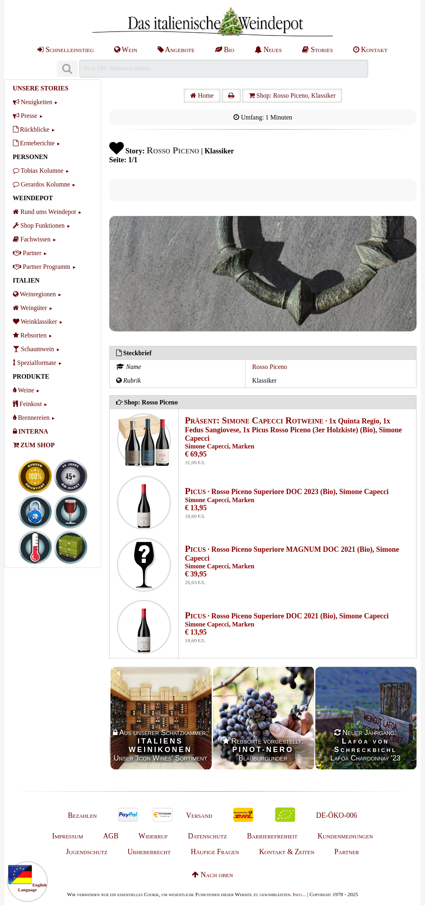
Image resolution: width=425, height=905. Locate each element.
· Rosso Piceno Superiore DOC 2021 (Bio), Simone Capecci (287, 616)
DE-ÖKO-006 (336, 815)
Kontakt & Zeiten (287, 852)
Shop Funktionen (39, 225)
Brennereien (31, 417)
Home (202, 95)
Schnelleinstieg (66, 50)
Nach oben (212, 875)
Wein (126, 50)
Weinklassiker (35, 321)
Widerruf (153, 836)
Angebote (176, 50)
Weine (23, 390)
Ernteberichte (34, 143)
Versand (199, 815)
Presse (25, 115)
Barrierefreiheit (272, 836)
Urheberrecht (149, 852)
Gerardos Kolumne (41, 184)
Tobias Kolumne (38, 170)
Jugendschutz (86, 852)
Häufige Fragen (215, 852)
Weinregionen (34, 294)
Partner (27, 252)
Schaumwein (33, 349)
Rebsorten (30, 335)
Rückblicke (31, 129)
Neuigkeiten (32, 101)
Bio (224, 50)
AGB (111, 836)
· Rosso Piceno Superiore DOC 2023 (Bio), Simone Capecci (287, 492)
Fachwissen (32, 239)
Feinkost (27, 403)
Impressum (67, 836)
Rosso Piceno (269, 366)
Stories (317, 50)
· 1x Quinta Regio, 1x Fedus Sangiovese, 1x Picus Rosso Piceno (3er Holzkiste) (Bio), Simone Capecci (293, 429)
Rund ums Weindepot (44, 211)
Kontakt (370, 50)
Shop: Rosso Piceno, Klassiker (292, 95)
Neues (268, 50)
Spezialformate (34, 362)
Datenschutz (207, 836)
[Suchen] (67, 69)
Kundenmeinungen (345, 836)
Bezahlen (82, 815)
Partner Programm (42, 266)
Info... (299, 894)
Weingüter (30, 307)
